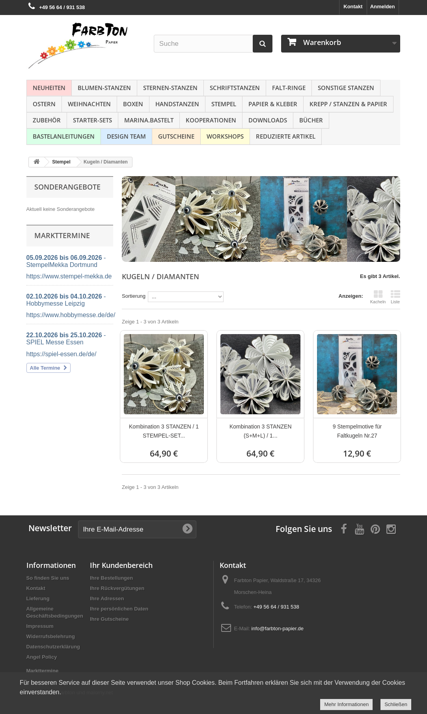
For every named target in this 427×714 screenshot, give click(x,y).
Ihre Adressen (107, 598)
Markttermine (42, 671)
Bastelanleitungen (64, 136)
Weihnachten (89, 104)
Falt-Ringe (289, 88)
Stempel (223, 104)
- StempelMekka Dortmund (66, 261)
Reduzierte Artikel (285, 136)
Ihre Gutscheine (109, 619)
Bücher (311, 120)
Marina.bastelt (148, 120)
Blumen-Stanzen (104, 88)
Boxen (133, 104)
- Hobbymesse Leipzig (66, 300)
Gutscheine (176, 136)
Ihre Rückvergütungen (117, 588)
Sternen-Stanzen (170, 88)
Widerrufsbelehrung (50, 636)
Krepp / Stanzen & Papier (348, 104)
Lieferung (38, 598)
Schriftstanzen (235, 88)
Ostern (44, 104)
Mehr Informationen (346, 704)
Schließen (395, 704)
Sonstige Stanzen (346, 88)
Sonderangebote (67, 187)
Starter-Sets (92, 120)
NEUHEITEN (49, 88)
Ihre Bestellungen (111, 578)
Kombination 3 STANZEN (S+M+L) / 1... (260, 431)
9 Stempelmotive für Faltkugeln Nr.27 (357, 431)
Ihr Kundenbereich (121, 565)
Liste (395, 297)
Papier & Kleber (272, 104)
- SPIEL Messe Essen (66, 339)
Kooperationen (211, 120)
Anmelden (382, 6)
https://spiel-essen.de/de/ (61, 354)
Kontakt (352, 6)
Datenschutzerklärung (53, 647)
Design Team (126, 136)
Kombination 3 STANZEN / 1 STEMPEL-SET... (164, 431)
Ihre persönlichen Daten (119, 609)
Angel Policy (41, 657)
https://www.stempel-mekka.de (69, 276)
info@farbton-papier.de (278, 628)
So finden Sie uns (47, 578)
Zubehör (47, 120)
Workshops (225, 136)
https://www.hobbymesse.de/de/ (71, 315)
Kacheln (378, 297)
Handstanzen (177, 104)
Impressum (40, 626)
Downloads (267, 120)
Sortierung (133, 296)
